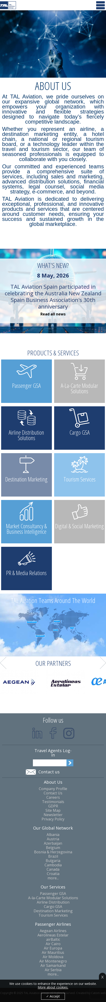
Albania (53, 835)
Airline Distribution (53, 902)
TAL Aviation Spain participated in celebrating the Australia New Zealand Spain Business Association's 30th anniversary (53, 291)
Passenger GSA (53, 893)
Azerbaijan (53, 843)
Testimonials (53, 802)
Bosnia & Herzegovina (53, 852)
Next (103, 663)
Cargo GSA (53, 906)
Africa (55, 630)
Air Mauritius (53, 952)
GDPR (53, 806)
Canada (53, 869)
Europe (57, 621)
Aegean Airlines (53, 931)
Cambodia (53, 865)
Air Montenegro (53, 961)
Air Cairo (53, 944)
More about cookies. (53, 987)
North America (32, 622)
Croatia (53, 874)
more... (53, 878)
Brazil (53, 856)
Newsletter (53, 815)
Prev (3, 663)
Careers (53, 797)
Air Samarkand (53, 965)
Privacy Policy (53, 819)
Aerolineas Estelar (53, 935)
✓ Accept (53, 996)
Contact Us (53, 793)
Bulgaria (53, 861)
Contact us (49, 772)
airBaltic (53, 939)
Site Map (53, 810)
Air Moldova (53, 957)
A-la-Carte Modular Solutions (53, 898)
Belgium (53, 848)
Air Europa (53, 948)
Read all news (53, 314)
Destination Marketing (53, 911)
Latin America (40, 636)
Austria (53, 839)
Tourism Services (53, 915)
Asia (72, 628)
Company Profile (53, 789)
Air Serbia (53, 970)
